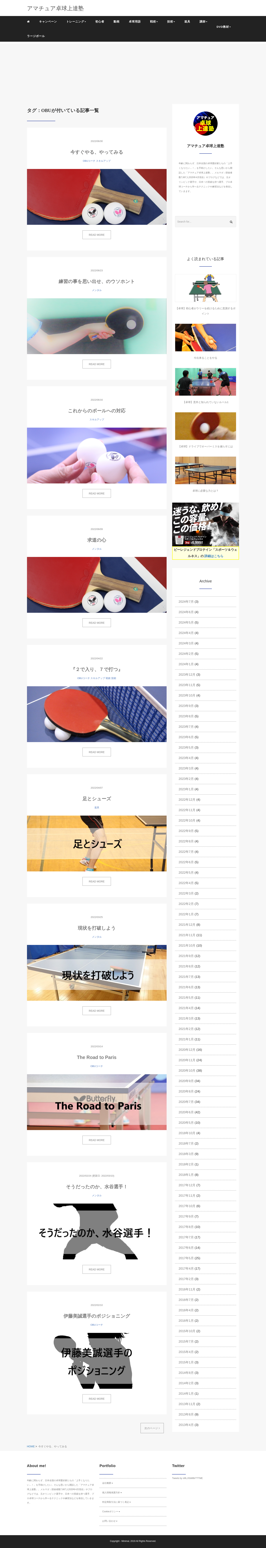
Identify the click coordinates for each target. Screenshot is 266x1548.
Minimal (125, 1541)
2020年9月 (186, 1081)
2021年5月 (186, 997)
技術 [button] (171, 21)
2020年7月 (186, 1102)
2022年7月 (186, 852)
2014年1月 (186, 1393)
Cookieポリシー (111, 1511)
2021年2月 (186, 1029)
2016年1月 (186, 1320)
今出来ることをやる (205, 357)
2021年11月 (187, 935)
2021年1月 (186, 1039)
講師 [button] (203, 21)
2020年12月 (187, 1050)
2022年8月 (186, 841)
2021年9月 (186, 956)
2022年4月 (186, 883)
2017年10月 (187, 1206)
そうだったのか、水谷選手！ (97, 1186)
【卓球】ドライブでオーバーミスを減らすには (205, 446)
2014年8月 (186, 1373)
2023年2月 (186, 779)
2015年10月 (187, 1331)
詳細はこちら (213, 556)
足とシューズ (96, 798)
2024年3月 (186, 643)
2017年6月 (186, 1248)
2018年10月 (187, 1133)
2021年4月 (186, 1008)
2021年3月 (186, 1018)
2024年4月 (186, 633)
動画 (117, 21)
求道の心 (96, 540)
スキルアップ (103, 160)
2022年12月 (187, 799)
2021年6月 (186, 987)
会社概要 (107, 1483)
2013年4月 (186, 1425)
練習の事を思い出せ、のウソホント (97, 281)
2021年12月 (187, 924)
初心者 (99, 21)
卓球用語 (135, 21)
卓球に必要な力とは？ (205, 490)
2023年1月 (186, 789)
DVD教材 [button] (224, 26)
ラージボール (36, 36)
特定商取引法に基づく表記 (116, 1502)
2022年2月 (186, 904)
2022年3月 (186, 893)
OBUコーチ (89, 160)
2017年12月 (187, 1185)
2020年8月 (186, 1091)
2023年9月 (186, 706)
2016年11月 (187, 1289)
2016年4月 (186, 1310)
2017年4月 (186, 1268)
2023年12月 (187, 674)
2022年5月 (186, 872)
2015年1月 (186, 1362)
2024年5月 (186, 622)
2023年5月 (186, 747)
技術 (113, 678)
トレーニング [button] (76, 21)
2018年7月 (186, 1143)
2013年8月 (186, 1414)
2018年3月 (186, 1154)
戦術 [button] (154, 21)
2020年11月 (187, 1060)
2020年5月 (186, 1122)
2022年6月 (186, 862)
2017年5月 (186, 1258)
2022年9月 (186, 831)
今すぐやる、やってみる (96, 152)
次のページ (152, 1428)
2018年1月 (186, 1175)
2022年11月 (187, 810)
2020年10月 (187, 1070)
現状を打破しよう (97, 928)
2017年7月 (186, 1237)
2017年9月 (186, 1216)
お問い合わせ (109, 1521)
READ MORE (97, 234)
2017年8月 (186, 1227)
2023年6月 (186, 737)
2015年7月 (186, 1341)
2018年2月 (186, 1164)
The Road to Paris (97, 1057)
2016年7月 (186, 1300)
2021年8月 (186, 966)
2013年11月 (187, 1404)
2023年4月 (186, 758)
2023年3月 (186, 768)
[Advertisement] (133, 70)
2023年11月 (187, 685)
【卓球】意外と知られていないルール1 (206, 402)
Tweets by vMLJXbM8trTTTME (187, 1478)
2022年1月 (186, 914)
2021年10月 (187, 945)
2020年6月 (186, 1112)
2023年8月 (186, 716)
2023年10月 (187, 695)
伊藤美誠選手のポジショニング (96, 1316)
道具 (187, 21)
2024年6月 (186, 612)
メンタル (97, 290)
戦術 (108, 678)
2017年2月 (186, 1279)
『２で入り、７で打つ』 (97, 669)
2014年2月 (186, 1383)
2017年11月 (187, 1195)
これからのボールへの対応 (96, 410)
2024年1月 (186, 664)
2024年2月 (186, 654)
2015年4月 (186, 1352)
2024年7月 (186, 601)
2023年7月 (186, 727)
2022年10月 (187, 820)
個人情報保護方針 (112, 1492)
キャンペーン (48, 21)
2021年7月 (186, 977)
